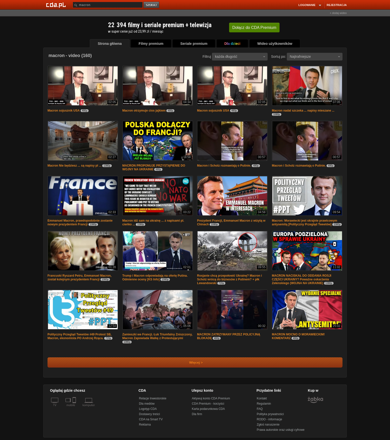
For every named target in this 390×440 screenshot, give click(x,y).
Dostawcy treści (149, 414)
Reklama (145, 424)
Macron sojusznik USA (64, 110)
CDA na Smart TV (151, 419)
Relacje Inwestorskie (152, 398)
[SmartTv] (74, 408)
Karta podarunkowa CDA (208, 409)
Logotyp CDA (148, 409)
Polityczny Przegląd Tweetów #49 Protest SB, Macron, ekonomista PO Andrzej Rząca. (79, 336)
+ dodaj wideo (338, 12)
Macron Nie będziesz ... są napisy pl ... (74, 165)
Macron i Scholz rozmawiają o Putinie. (224, 165)
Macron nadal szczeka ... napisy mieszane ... (303, 110)
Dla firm (197, 414)
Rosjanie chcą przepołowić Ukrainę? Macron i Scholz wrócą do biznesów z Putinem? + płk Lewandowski (229, 279)
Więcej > (192, 362)
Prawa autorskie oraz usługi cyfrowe (280, 430)
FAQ (260, 409)
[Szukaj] (108, 5)
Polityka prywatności (270, 414)
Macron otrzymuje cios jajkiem (144, 110)
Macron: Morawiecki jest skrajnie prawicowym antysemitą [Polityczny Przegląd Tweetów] (304, 222)
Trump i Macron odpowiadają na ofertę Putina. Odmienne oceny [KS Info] (155, 277)
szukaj (152, 5)
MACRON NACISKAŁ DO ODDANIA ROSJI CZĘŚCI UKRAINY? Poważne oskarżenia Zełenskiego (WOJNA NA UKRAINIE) (301, 279)
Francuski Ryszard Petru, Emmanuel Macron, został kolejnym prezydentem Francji (79, 277)
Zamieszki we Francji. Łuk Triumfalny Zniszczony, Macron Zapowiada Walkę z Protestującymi (157, 336)
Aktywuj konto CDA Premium (211, 398)
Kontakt (262, 398)
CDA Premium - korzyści (208, 403)
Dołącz (254, 27)
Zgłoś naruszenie (268, 424)
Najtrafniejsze (315, 57)
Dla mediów (147, 403)
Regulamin (264, 403)
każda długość (240, 57)
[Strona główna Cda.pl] (56, 4)
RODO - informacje (269, 419)
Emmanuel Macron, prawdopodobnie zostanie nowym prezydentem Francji (80, 222)
